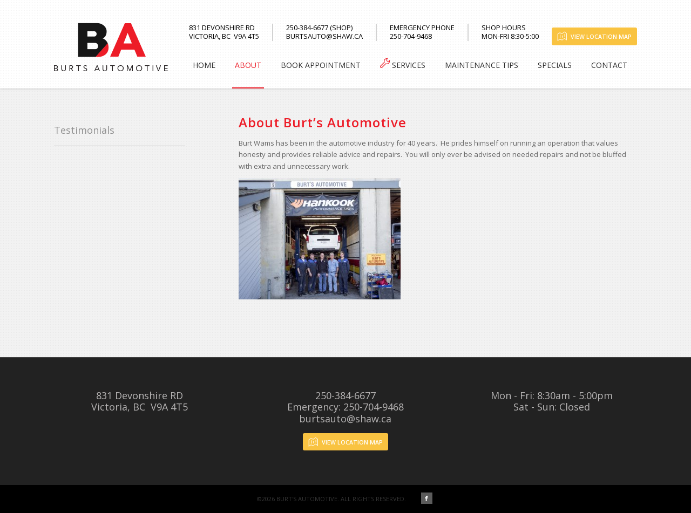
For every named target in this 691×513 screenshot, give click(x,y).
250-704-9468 (373, 406)
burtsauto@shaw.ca (345, 418)
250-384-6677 (345, 395)
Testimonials (84, 130)
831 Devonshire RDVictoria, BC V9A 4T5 (139, 401)
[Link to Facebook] (426, 498)
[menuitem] (204, 65)
